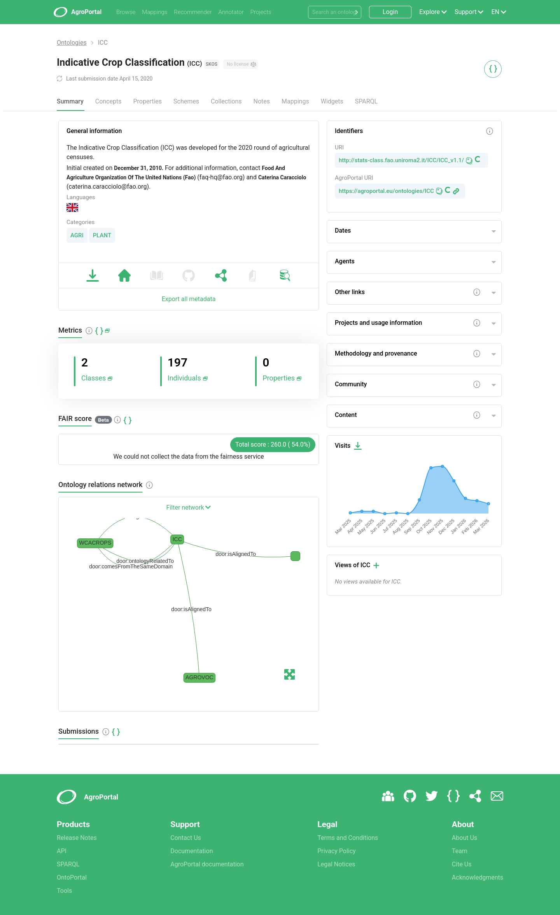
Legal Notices (336, 864)
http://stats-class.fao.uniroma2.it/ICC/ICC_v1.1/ (401, 160)
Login (390, 12)
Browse (125, 12)
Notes (262, 101)
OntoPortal (72, 877)
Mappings (154, 12)
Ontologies (72, 42)
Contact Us (185, 837)
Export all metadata (189, 299)
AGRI (77, 235)
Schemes (186, 101)
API (61, 851)
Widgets (332, 101)
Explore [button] (429, 12)
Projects (260, 12)
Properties (147, 101)
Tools (64, 890)
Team (459, 851)
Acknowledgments (477, 877)
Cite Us (462, 864)
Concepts (108, 101)
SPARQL (366, 101)
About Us (464, 837)
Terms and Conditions (347, 837)
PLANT (102, 235)
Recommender (193, 12)
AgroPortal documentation (206, 864)
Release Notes (77, 837)
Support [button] (465, 12)
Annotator (231, 12)
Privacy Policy (336, 851)
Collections (226, 101)
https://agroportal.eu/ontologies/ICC (386, 191)
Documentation (191, 851)
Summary (70, 101)
